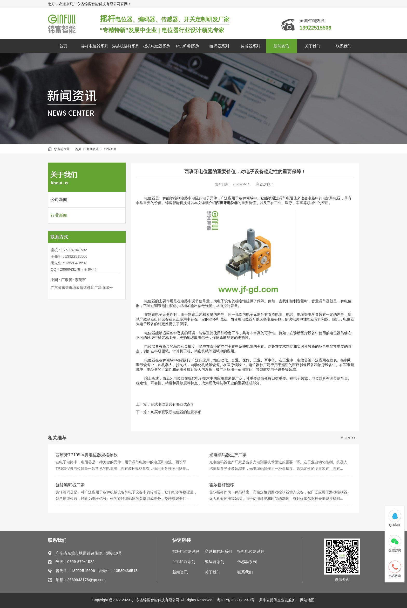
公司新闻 (59, 199)
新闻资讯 (281, 46)
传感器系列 (250, 46)
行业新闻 (110, 149)
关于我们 (312, 46)
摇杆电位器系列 (94, 46)
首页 (63, 46)
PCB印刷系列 (188, 46)
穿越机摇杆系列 (125, 46)
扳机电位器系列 (157, 46)
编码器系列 (219, 46)
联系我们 (343, 46)
